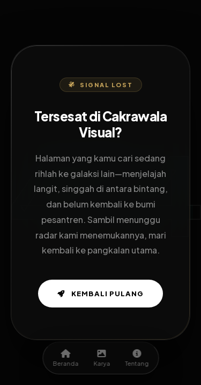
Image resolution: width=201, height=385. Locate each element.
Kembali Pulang (100, 293)
